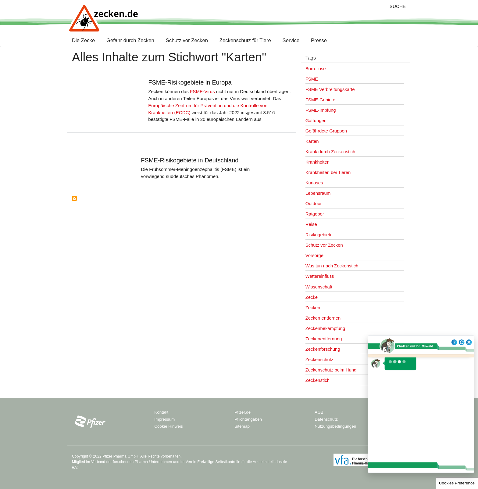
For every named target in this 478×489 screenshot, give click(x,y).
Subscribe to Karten (74, 198)
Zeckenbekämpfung (325, 328)
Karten (312, 141)
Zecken (312, 307)
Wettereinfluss (319, 276)
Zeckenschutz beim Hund (331, 370)
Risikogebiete (319, 234)
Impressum (164, 419)
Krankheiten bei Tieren (328, 172)
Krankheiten (317, 162)
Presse (319, 40)
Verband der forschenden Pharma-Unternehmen (131, 462)
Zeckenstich (317, 380)
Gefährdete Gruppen (326, 131)
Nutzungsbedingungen (335, 426)
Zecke (311, 297)
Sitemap (242, 426)
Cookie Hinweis (168, 426)
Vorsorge (314, 255)
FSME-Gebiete (320, 99)
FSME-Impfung (320, 110)
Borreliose (315, 68)
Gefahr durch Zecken (130, 40)
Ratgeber (314, 214)
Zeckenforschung (322, 349)
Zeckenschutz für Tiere (245, 40)
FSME (311, 79)
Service (291, 40)
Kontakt (161, 412)
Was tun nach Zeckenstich (331, 265)
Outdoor (313, 203)
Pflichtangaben (248, 419)
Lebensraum (318, 193)
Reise (311, 224)
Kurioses (314, 182)
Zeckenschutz (319, 359)
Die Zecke (85, 40)
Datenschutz (326, 419)
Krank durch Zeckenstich (330, 151)
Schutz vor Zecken (186, 40)
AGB (319, 412)
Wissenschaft (318, 286)
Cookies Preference (457, 483)
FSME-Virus (202, 91)
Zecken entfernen (323, 318)
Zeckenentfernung (323, 338)
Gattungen (315, 120)
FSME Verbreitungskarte (330, 89)
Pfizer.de (242, 412)
